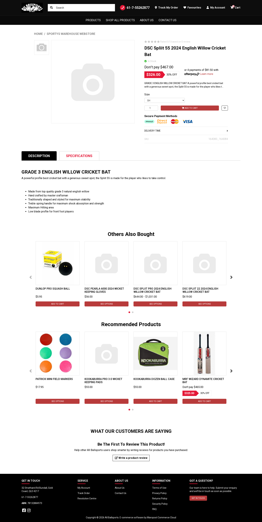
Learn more (206, 74)
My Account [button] (216, 7)
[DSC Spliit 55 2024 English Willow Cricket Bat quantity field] (151, 108)
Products (93, 20)
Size (147, 94)
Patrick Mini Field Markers (54, 379)
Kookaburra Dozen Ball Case (154, 379)
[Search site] (51, 7)
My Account (84, 487)
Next (231, 277)
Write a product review (131, 457)
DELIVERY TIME (186, 130)
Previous (30, 277)
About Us (147, 20)
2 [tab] (133, 312)
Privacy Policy (159, 493)
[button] (225, 108)
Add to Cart (190, 108)
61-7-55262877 (135, 7)
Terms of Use (159, 487)
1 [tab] (129, 312)
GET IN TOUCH (198, 498)
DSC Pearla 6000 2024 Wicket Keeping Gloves (104, 290)
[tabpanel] (57, 273)
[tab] (39, 155)
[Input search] (81, 7)
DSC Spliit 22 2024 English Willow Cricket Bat (200, 290)
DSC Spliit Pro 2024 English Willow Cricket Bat (152, 290)
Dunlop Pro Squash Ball (53, 288)
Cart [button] (235, 7)
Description (39, 156)
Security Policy (160, 503)
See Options (106, 304)
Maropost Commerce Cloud (161, 517)
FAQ (154, 509)
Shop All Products (120, 20)
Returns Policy (159, 498)
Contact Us (167, 20)
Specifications (79, 156)
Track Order (84, 493)
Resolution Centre (87, 498)
